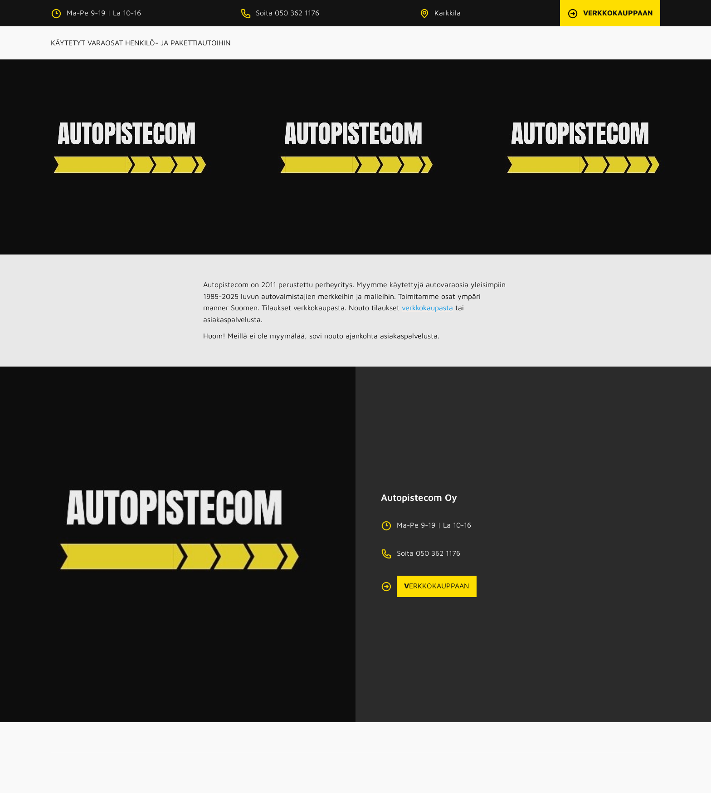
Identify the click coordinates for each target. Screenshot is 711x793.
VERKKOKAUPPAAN (618, 13)
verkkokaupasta (427, 307)
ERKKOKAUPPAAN (436, 586)
